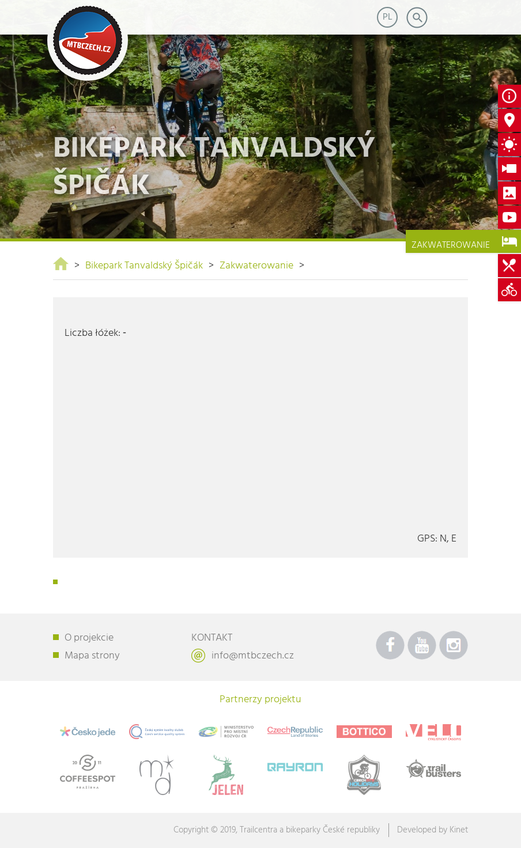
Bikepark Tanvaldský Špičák (144, 266)
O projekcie (89, 638)
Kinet (459, 830)
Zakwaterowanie (256, 266)
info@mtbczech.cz (253, 656)
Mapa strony (92, 656)
